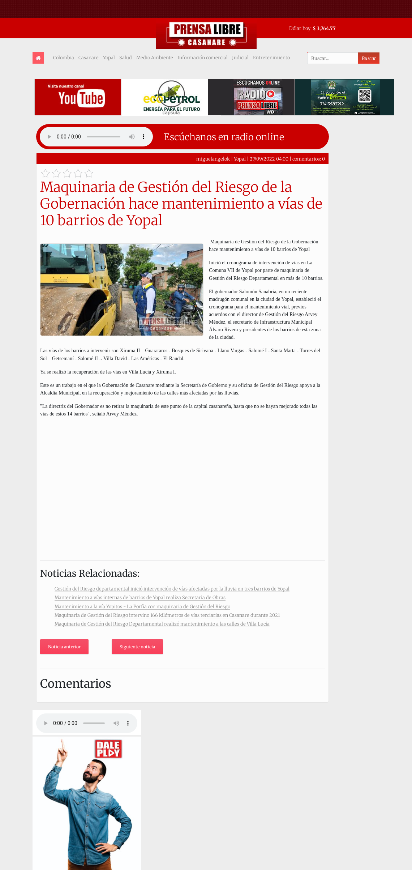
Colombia (63, 57)
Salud (125, 57)
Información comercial (202, 57)
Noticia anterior (64, 646)
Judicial (240, 57)
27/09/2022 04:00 (269, 159)
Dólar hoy (299, 28)
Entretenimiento (271, 57)
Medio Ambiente (154, 57)
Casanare (88, 57)
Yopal (109, 57)
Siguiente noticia (137, 646)
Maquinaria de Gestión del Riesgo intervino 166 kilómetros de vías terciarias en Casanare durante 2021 (167, 615)
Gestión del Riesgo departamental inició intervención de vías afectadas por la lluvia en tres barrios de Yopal (172, 589)
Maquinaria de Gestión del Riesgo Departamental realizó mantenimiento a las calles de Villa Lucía (162, 624)
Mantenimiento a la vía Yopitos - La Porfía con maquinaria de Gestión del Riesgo (142, 606)
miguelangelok (213, 159)
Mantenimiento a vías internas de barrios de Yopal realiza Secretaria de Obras (140, 597)
